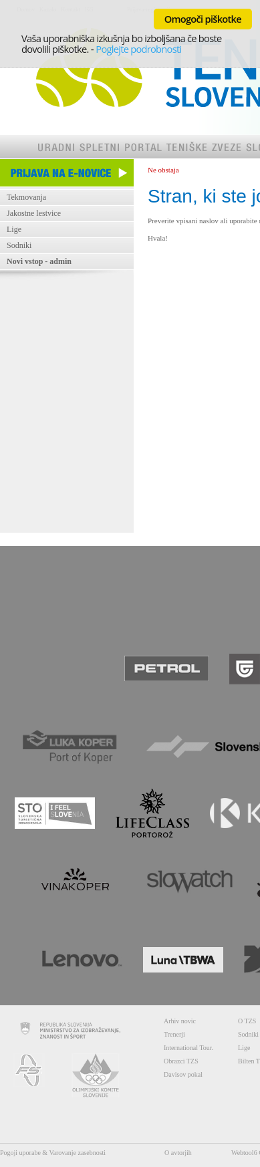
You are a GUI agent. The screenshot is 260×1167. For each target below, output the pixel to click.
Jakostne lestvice (34, 213)
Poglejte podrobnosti (138, 48)
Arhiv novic (180, 1021)
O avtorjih (178, 1152)
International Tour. (188, 1047)
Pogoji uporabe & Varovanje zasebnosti (53, 1152)
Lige (14, 229)
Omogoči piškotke (202, 18)
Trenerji (174, 1034)
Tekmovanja (26, 197)
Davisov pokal (183, 1074)
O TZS (247, 1021)
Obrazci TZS (181, 1061)
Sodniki (19, 245)
